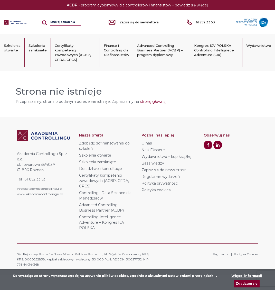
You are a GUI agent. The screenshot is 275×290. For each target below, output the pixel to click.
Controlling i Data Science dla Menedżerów (105, 196)
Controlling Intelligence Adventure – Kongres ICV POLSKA (102, 222)
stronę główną (153, 101)
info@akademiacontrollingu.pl (39, 189)
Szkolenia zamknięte (38, 47)
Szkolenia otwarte (12, 47)
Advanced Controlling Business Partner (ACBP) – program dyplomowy (160, 50)
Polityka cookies (155, 190)
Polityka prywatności (159, 183)
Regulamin (221, 254)
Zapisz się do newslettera (163, 170)
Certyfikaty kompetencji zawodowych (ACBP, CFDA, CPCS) (73, 52)
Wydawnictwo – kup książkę (166, 156)
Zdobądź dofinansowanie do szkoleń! (104, 146)
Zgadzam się (247, 283)
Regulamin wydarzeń (160, 176)
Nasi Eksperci (153, 150)
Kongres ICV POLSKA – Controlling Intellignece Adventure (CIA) (214, 50)
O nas (146, 143)
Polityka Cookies (246, 254)
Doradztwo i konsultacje (100, 168)
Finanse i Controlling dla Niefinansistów (116, 50)
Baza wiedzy (152, 163)
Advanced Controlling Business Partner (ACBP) (101, 208)
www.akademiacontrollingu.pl (40, 194)
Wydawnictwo (258, 45)
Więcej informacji (246, 276)
